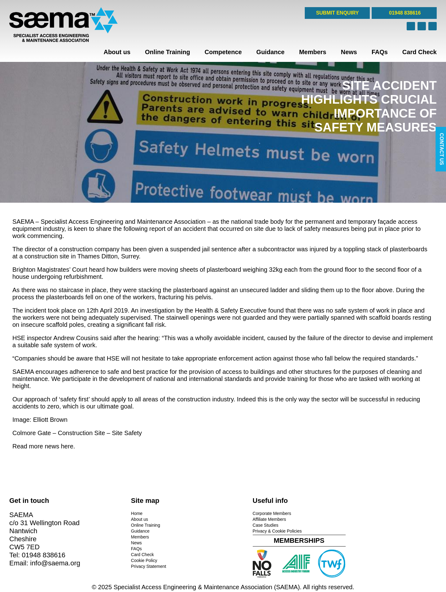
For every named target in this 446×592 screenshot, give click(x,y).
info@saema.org (55, 563)
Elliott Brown (50, 419)
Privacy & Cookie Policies (252, 530)
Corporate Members (246, 513)
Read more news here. (43, 446)
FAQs (380, 52)
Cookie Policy (131, 560)
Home (124, 513)
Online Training (167, 52)
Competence (223, 52)
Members (312, 52)
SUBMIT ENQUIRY (337, 12)
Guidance (270, 52)
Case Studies (240, 524)
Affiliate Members (244, 518)
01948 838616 (404, 12)
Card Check (419, 52)
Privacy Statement (136, 566)
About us (116, 52)
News (349, 52)
